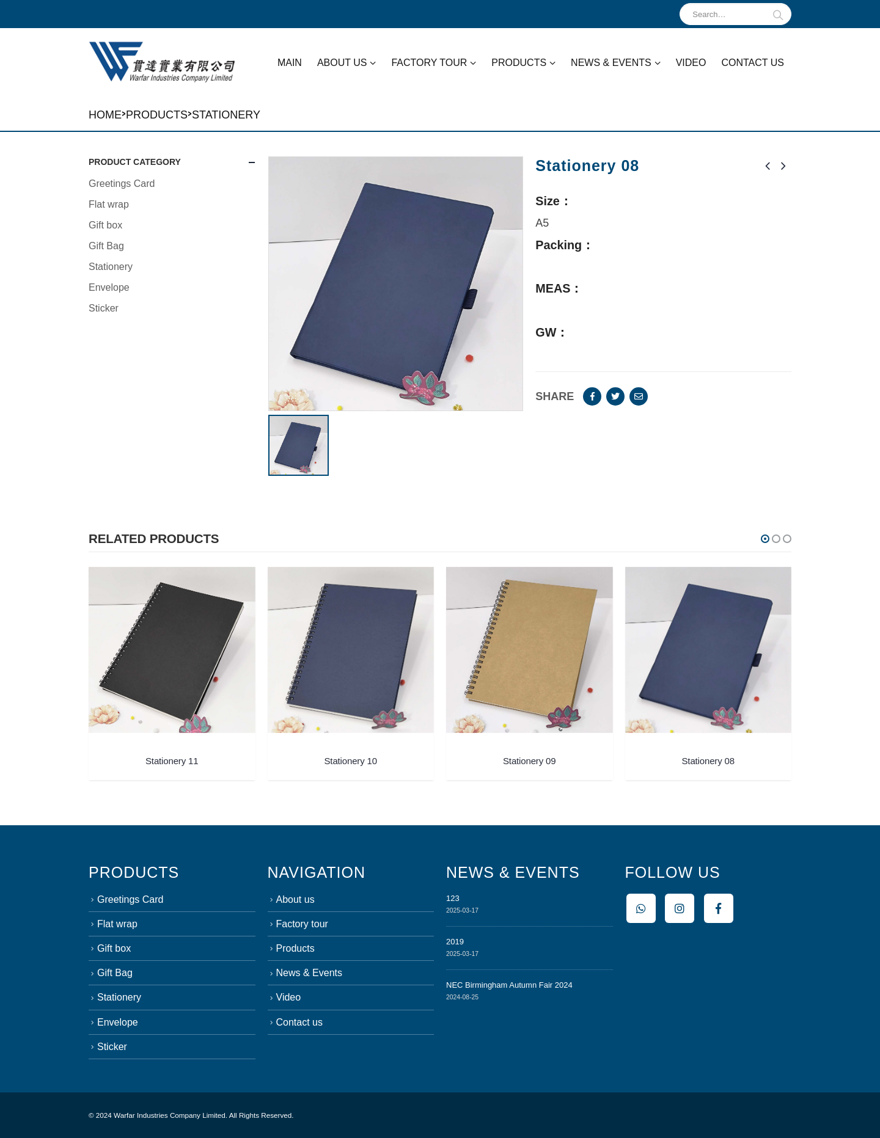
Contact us (752, 62)
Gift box (105, 225)
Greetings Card (122, 183)
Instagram (679, 908)
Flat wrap (109, 204)
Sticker (104, 308)
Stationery (226, 115)
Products (518, 62)
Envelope (109, 287)
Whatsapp (641, 908)
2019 (455, 941)
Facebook (592, 396)
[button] (765, 538)
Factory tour (429, 62)
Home (105, 115)
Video (691, 62)
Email (638, 396)
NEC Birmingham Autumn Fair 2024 (509, 985)
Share (554, 396)
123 (453, 898)
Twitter (615, 396)
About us (342, 62)
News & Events (611, 62)
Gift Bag (106, 246)
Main (289, 62)
